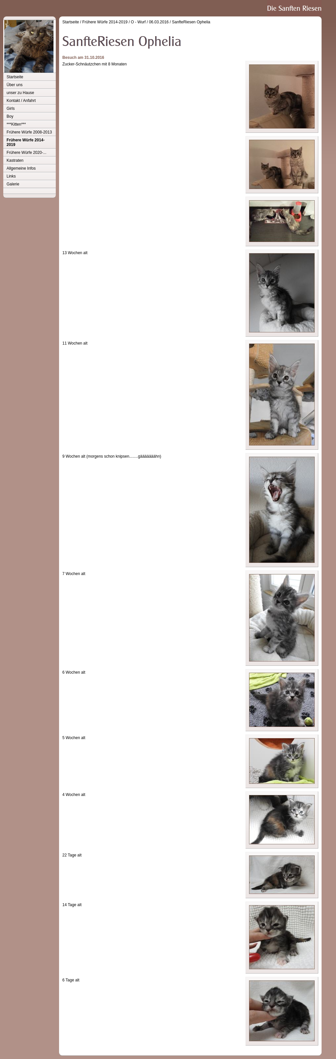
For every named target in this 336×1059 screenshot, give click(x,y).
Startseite (15, 77)
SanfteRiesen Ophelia (191, 22)
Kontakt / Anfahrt (21, 100)
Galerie (13, 184)
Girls (11, 108)
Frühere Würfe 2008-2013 (29, 132)
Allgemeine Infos (21, 168)
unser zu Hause (20, 92)
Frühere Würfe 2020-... (26, 152)
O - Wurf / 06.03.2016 (150, 22)
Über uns (15, 85)
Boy (10, 116)
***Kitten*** (16, 124)
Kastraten (15, 160)
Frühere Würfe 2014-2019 (26, 142)
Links (11, 176)
